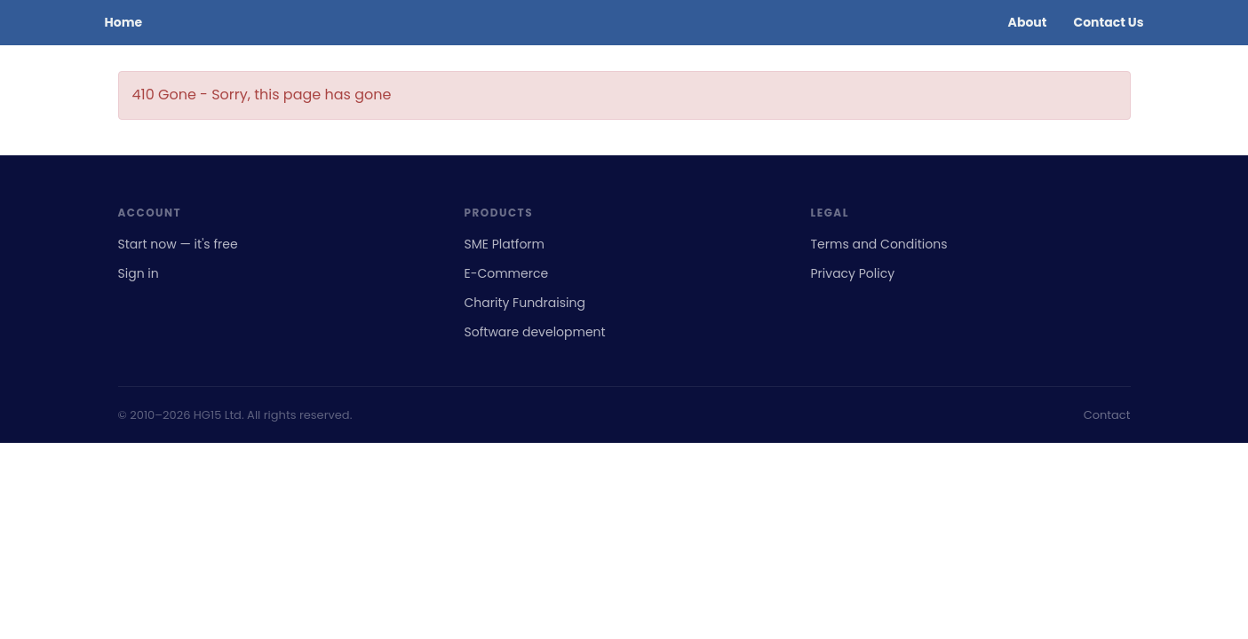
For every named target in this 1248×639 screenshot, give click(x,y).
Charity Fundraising (525, 303)
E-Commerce (507, 273)
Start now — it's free (178, 244)
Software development (535, 332)
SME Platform (505, 244)
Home (124, 22)
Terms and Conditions (879, 244)
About (1027, 22)
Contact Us (1108, 22)
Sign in (138, 273)
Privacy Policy (853, 273)
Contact (1107, 414)
